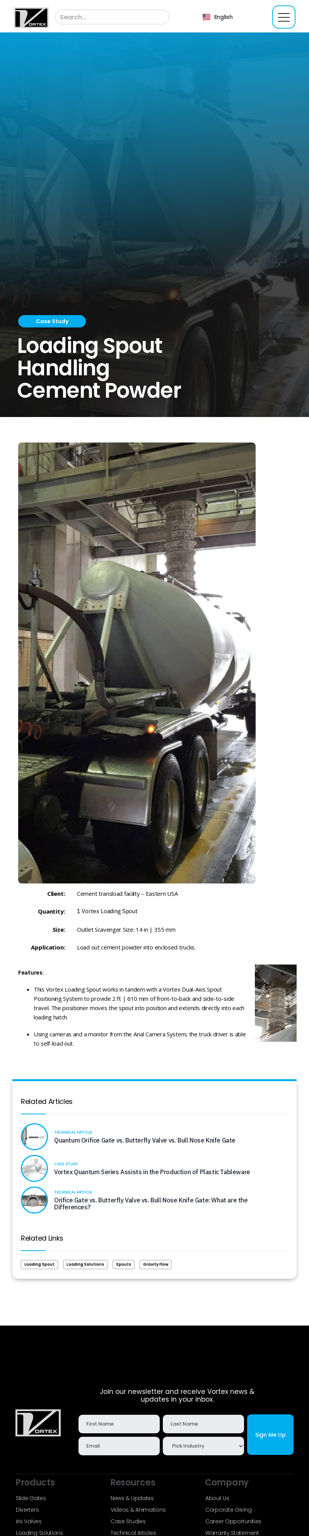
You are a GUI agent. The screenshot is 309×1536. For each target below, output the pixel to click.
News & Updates (132, 1498)
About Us (217, 1498)
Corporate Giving (228, 1510)
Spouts (123, 1264)
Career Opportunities (233, 1521)
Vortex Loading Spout (109, 911)
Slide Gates (31, 1498)
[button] (218, 17)
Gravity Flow (155, 1264)
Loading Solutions (85, 1264)
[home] (31, 17)
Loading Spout (39, 1264)
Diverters (27, 1510)
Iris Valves (29, 1521)
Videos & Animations (138, 1510)
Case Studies (128, 1521)
